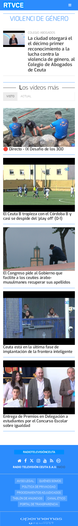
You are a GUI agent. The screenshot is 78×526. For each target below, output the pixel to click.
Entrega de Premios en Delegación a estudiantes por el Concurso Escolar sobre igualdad (35, 421)
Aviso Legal (25, 481)
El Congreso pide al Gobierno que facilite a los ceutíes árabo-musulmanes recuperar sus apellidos (36, 277)
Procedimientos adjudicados (39, 492)
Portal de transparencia (39, 504)
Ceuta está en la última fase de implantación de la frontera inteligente (37, 349)
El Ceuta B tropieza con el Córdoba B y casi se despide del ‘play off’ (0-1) (37, 216)
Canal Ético (56, 498)
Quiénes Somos (50, 481)
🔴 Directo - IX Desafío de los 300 (33, 149)
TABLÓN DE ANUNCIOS (27, 498)
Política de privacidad (39, 486)
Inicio (61, 467)
